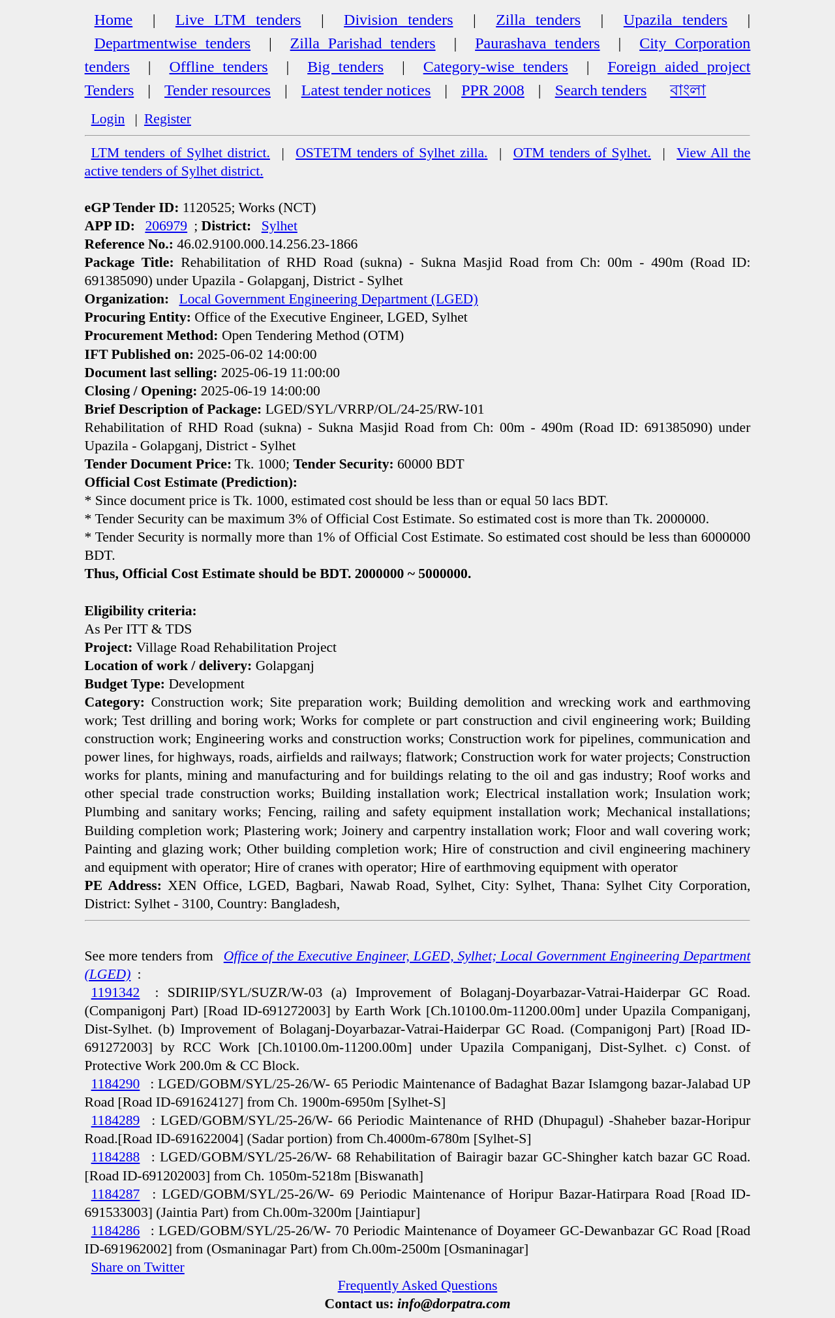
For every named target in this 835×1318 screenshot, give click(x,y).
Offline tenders (219, 66)
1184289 (115, 1120)
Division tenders (398, 19)
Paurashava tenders (537, 43)
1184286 (115, 1230)
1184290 (115, 1084)
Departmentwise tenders (172, 43)
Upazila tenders (675, 19)
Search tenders (601, 90)
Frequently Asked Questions (418, 1285)
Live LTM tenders (238, 19)
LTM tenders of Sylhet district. (180, 153)
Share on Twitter (138, 1267)
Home (114, 19)
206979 (166, 226)
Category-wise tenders (495, 66)
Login (108, 119)
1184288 (115, 1157)
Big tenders (345, 66)
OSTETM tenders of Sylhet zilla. (391, 153)
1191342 (115, 992)
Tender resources (217, 90)
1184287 (115, 1194)
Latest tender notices (366, 90)
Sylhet (279, 226)
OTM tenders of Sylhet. (582, 153)
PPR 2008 (492, 90)
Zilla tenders (538, 19)
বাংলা (688, 90)
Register (167, 119)
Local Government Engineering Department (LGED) (328, 299)
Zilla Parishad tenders (363, 43)
